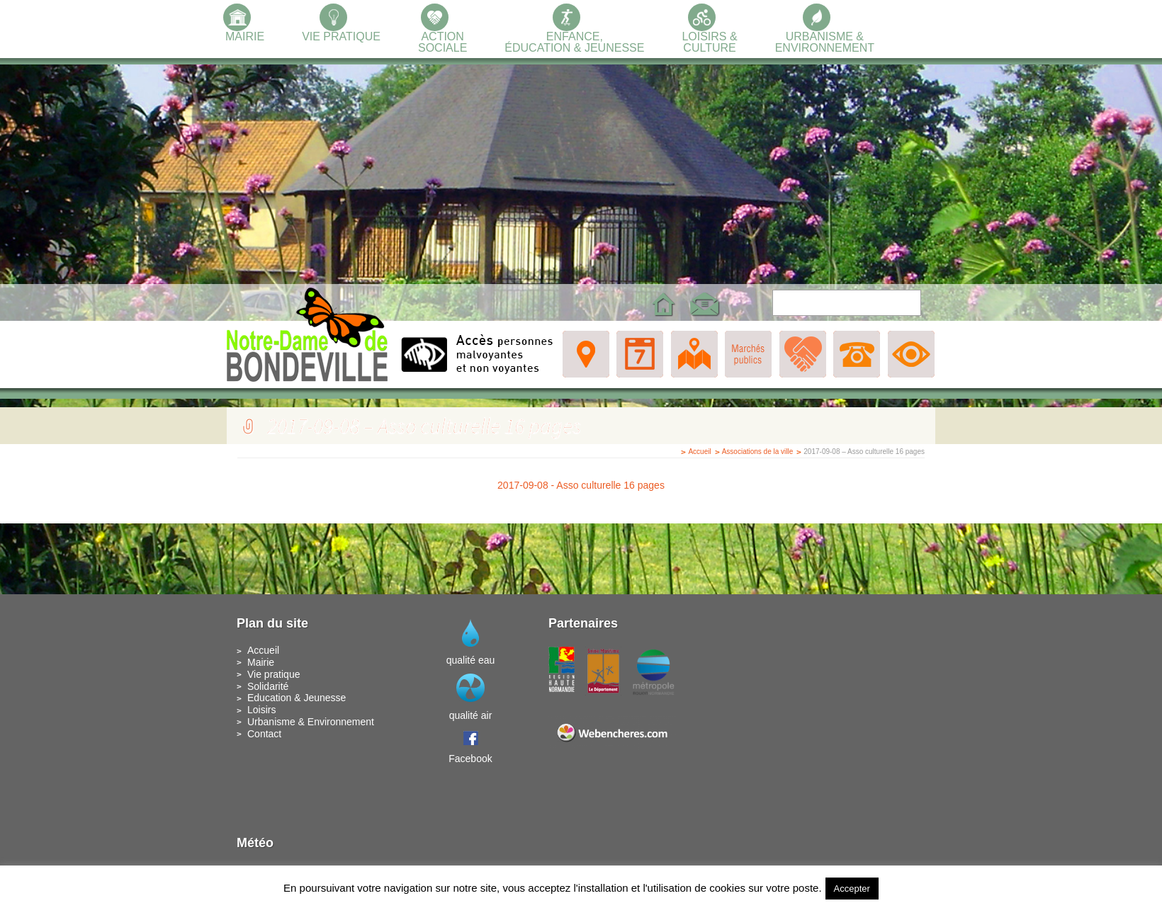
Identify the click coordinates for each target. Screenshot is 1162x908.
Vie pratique (273, 674)
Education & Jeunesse (296, 697)
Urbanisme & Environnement (310, 721)
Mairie (260, 662)
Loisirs (261, 709)
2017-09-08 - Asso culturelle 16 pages (581, 485)
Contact (264, 733)
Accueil (699, 451)
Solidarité (267, 686)
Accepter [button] (852, 888)
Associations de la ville (758, 451)
